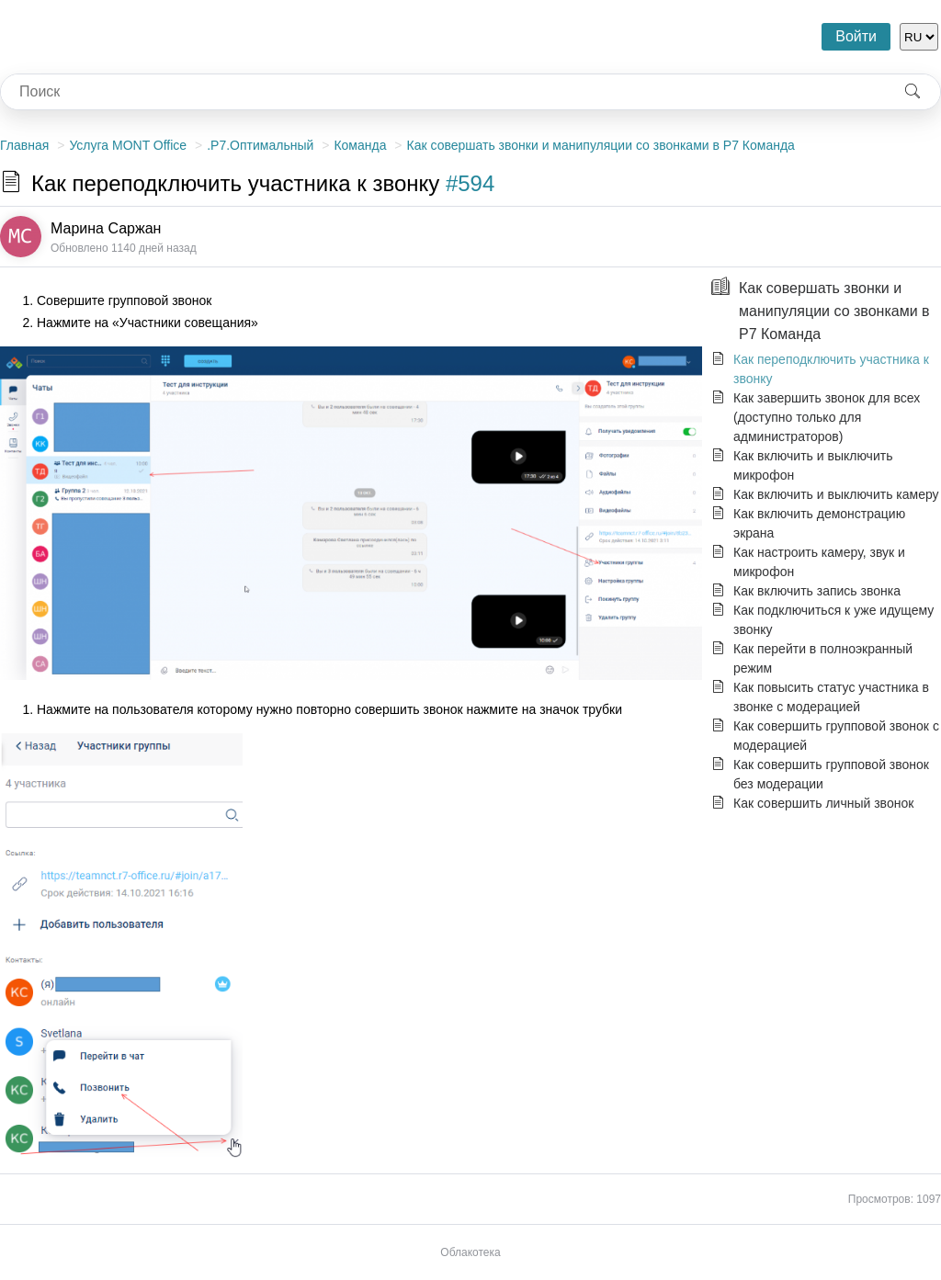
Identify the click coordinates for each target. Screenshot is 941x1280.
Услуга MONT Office (128, 145)
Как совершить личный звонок (823, 803)
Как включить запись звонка (817, 590)
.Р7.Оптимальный (260, 145)
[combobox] (443, 91)
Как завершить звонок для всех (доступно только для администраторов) (826, 417)
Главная (24, 145)
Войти (856, 36)
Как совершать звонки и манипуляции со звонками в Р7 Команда (601, 145)
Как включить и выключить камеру (836, 494)
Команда (360, 145)
